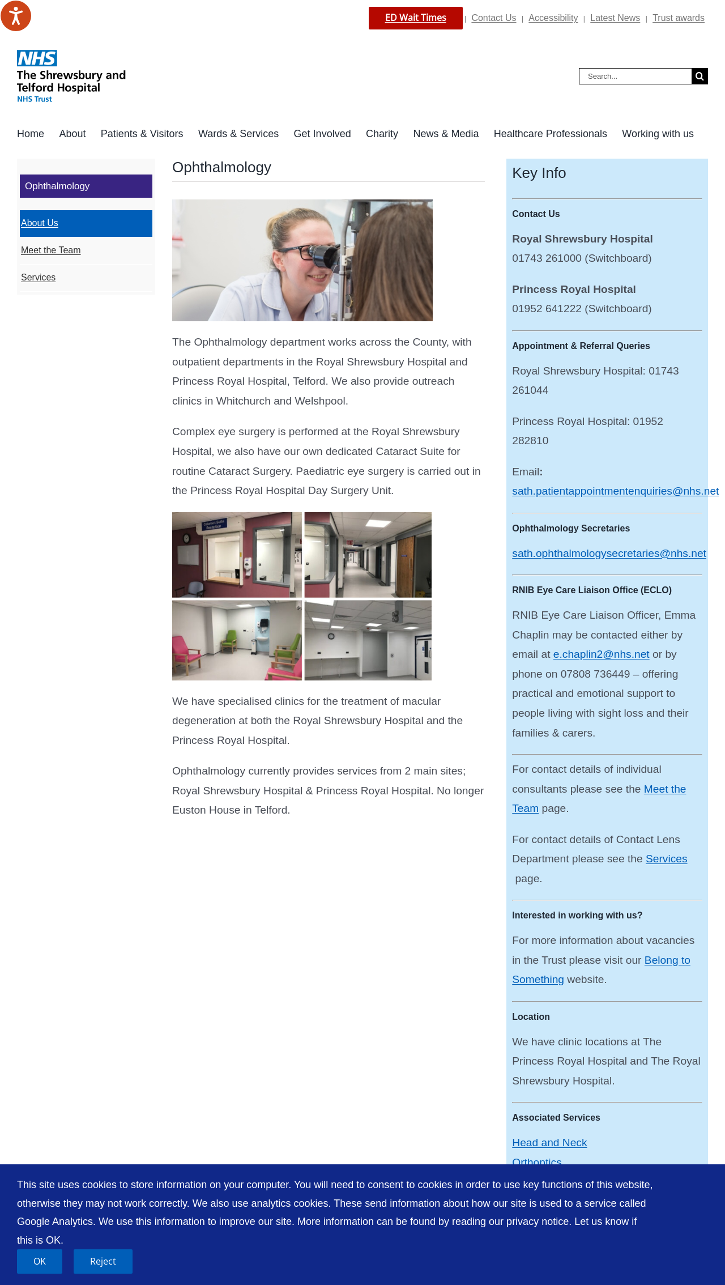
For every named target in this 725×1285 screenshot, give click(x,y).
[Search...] (635, 76)
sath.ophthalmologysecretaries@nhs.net (609, 553)
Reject (103, 1261)
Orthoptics (536, 1162)
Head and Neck (549, 1142)
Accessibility (553, 18)
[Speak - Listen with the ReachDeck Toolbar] (16, 16)
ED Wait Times (415, 17)
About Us (39, 223)
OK (39, 1261)
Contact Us (493, 18)
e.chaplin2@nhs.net (601, 654)
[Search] (700, 76)
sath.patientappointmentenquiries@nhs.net (615, 491)
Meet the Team (51, 250)
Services (667, 859)
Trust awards (678, 18)
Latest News (615, 18)
